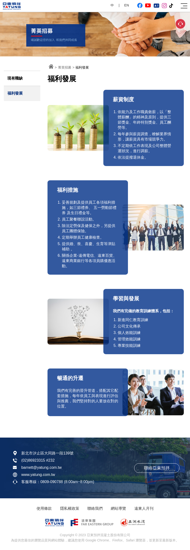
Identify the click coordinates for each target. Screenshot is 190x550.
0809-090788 (51, 482)
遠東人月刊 (143, 508)
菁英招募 (64, 67)
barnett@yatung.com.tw (41, 467)
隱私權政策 (69, 508)
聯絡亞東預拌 (157, 468)
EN (126, 5)
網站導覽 (118, 508)
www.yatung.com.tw (38, 475)
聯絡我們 (95, 508)
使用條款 (44, 508)
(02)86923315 (33, 460)
